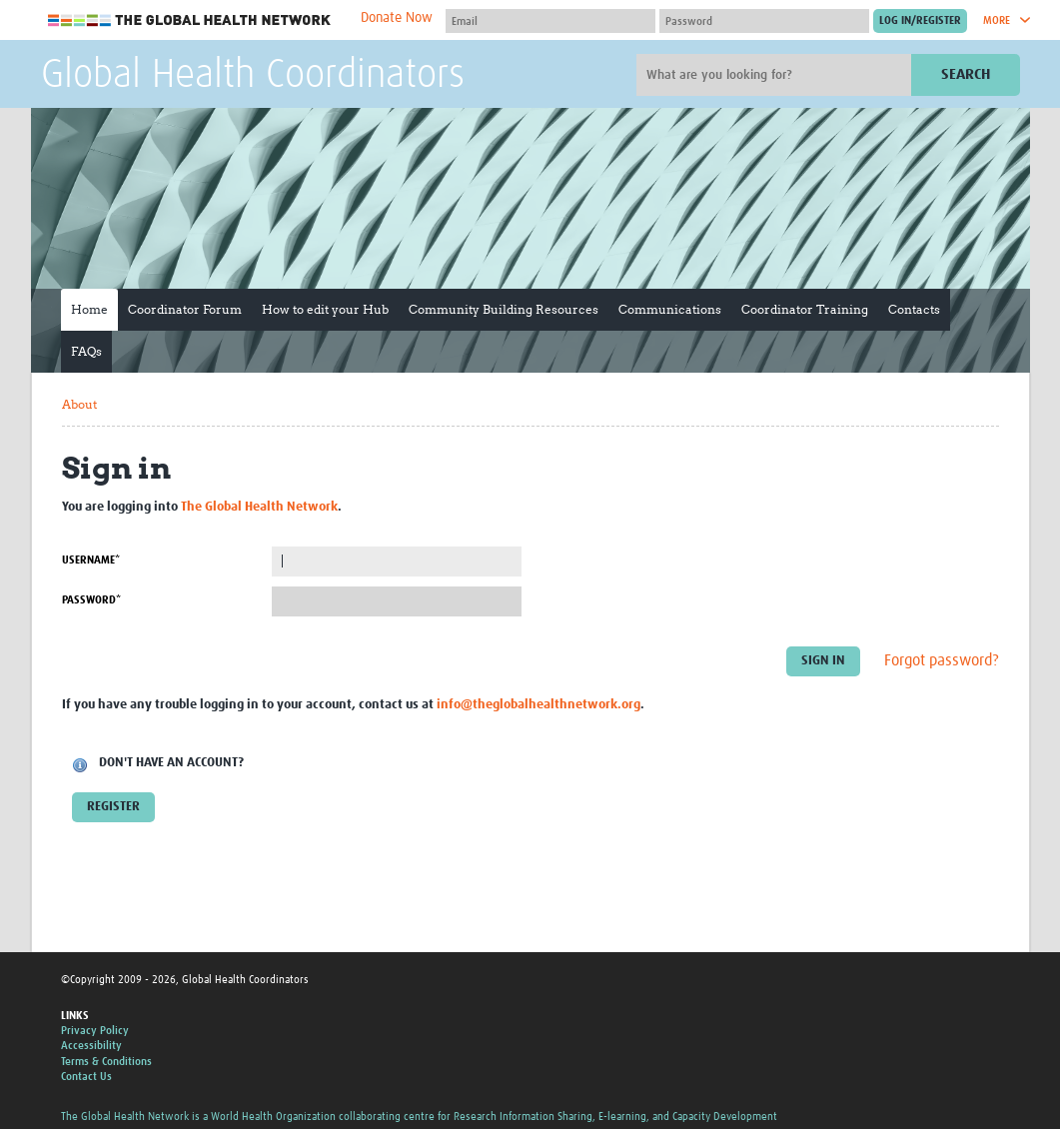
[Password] (764, 21)
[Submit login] (920, 21)
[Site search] (776, 75)
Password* (91, 599)
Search (965, 74)
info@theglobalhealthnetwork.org (538, 704)
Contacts (914, 309)
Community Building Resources (503, 309)
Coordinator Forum (185, 309)
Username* (91, 560)
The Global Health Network (190, 20)
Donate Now (397, 18)
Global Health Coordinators (253, 76)
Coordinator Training (804, 309)
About (79, 404)
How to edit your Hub (325, 309)
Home (89, 309)
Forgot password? (941, 660)
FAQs (86, 351)
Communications (669, 309)
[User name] (550, 21)
